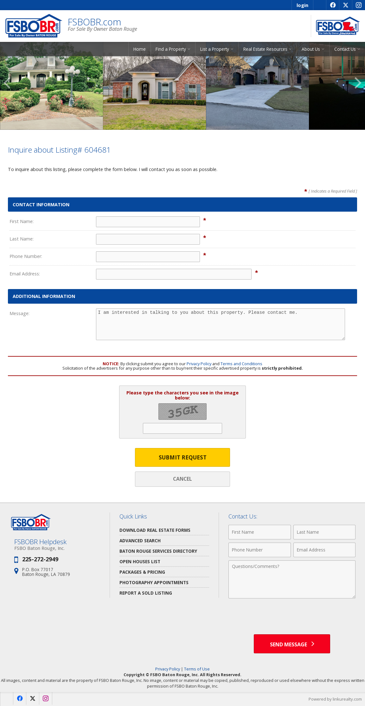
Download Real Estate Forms (154, 530)
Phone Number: (26, 256)
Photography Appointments (154, 582)
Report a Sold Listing (145, 593)
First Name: (22, 221)
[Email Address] (324, 550)
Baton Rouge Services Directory (158, 551)
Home (139, 49)
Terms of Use (197, 669)
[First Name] (259, 532)
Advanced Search (140, 541)
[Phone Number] (259, 550)
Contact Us (345, 49)
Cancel (182, 478)
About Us (311, 49)
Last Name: (22, 239)
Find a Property (171, 49)
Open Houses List (139, 561)
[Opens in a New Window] (332, 5)
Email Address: (25, 274)
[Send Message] (292, 643)
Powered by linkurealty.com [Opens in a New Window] (335, 699)
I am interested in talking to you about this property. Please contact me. (220, 324)
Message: (19, 313)
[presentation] (292, 617)
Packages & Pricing (142, 572)
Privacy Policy (199, 363)
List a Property (214, 49)
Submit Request (183, 457)
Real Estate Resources (265, 49)
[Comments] (291, 579)
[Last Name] (324, 532)
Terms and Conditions (241, 363)
